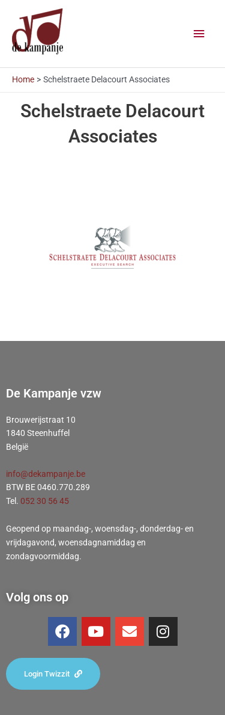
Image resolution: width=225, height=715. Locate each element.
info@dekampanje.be (45, 474)
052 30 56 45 (44, 501)
